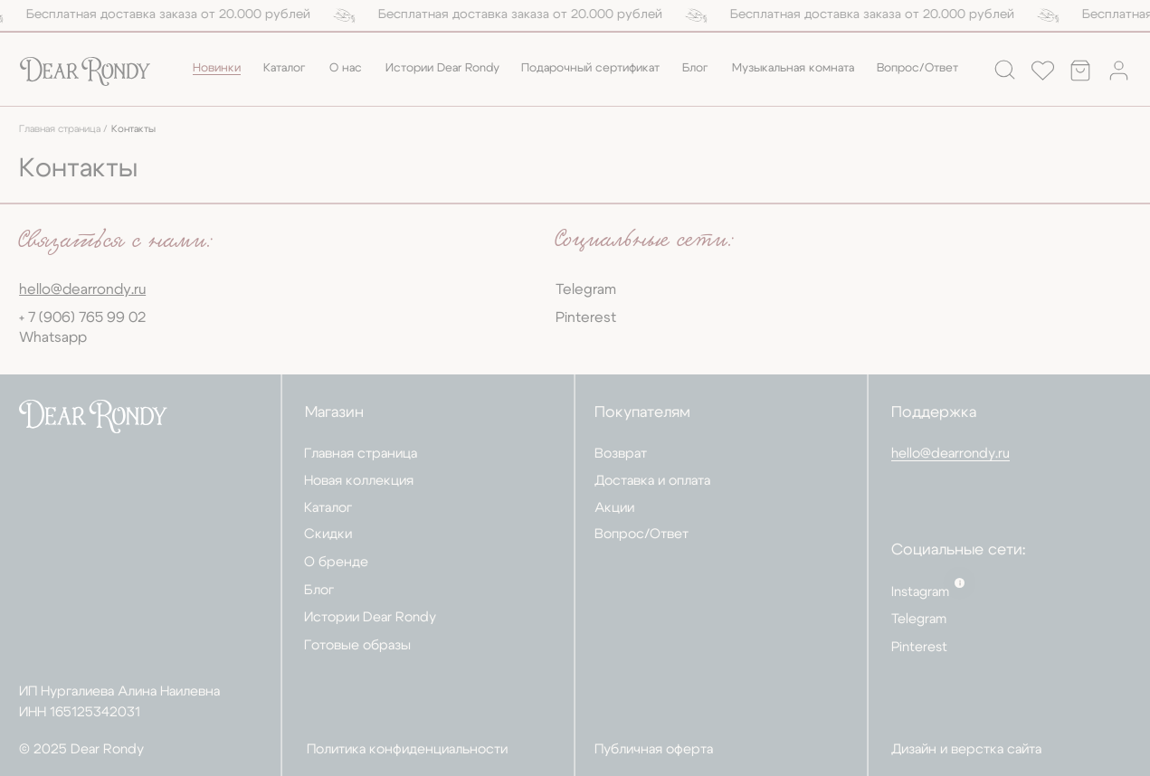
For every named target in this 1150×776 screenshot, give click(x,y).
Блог (695, 68)
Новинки (217, 68)
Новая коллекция (358, 480)
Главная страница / (63, 129)
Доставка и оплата (652, 480)
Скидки (328, 534)
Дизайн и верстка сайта (966, 749)
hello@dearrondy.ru (950, 453)
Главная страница (360, 453)
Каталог (284, 68)
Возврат (620, 453)
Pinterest (586, 317)
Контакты (133, 129)
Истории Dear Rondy (442, 68)
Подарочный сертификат (590, 68)
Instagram (920, 592)
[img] (85, 72)
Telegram (586, 289)
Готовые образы (357, 645)
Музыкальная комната (793, 68)
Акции (614, 508)
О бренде (336, 562)
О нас (345, 68)
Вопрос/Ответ (917, 68)
